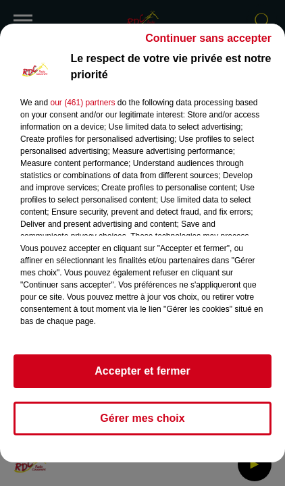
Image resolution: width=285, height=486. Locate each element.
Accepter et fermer (142, 371)
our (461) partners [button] (82, 102)
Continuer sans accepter (208, 38)
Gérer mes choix (142, 418)
